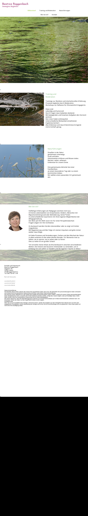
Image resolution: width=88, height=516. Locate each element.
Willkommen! (32, 10)
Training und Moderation (47, 10)
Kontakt (54, 15)
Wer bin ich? (44, 15)
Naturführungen (64, 10)
